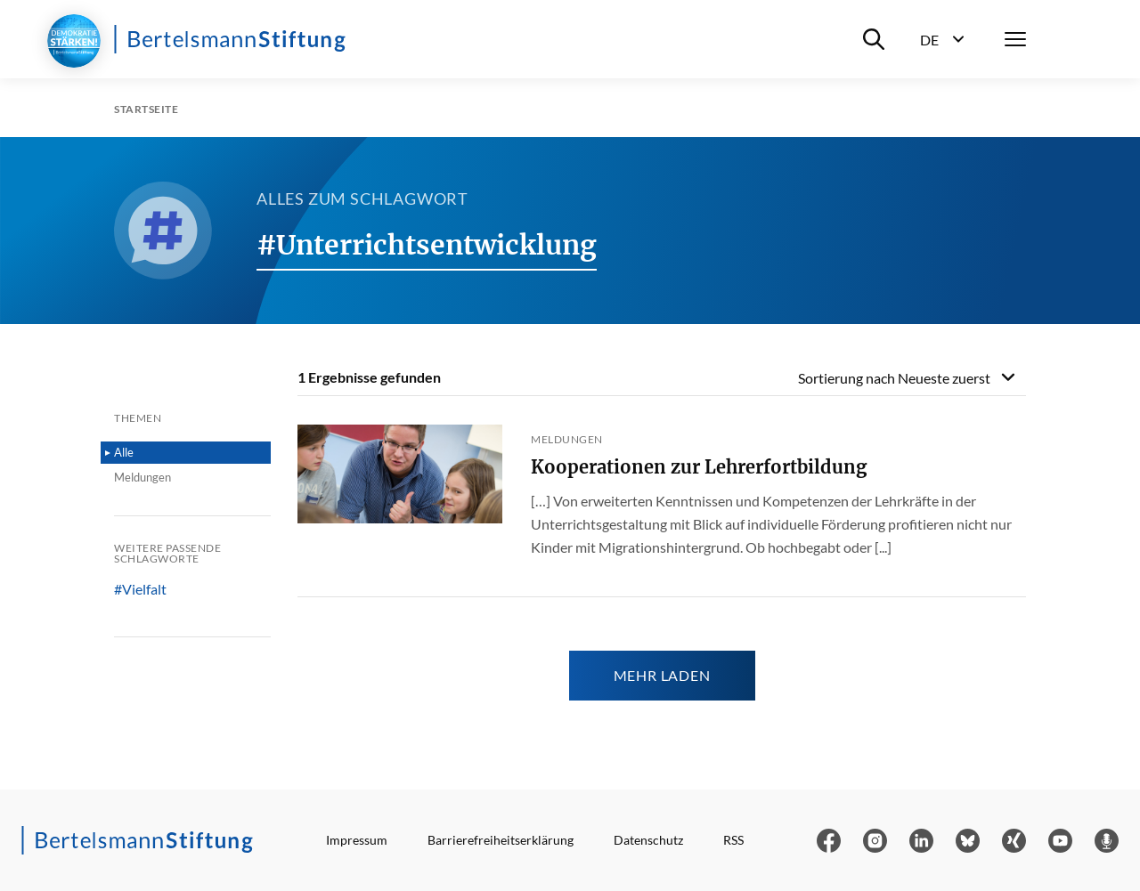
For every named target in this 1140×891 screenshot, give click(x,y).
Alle (124, 452)
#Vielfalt (140, 589)
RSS (733, 839)
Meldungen (142, 477)
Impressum (356, 839)
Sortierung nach (894, 377)
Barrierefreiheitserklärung (501, 839)
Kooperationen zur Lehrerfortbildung (699, 467)
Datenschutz (648, 839)
